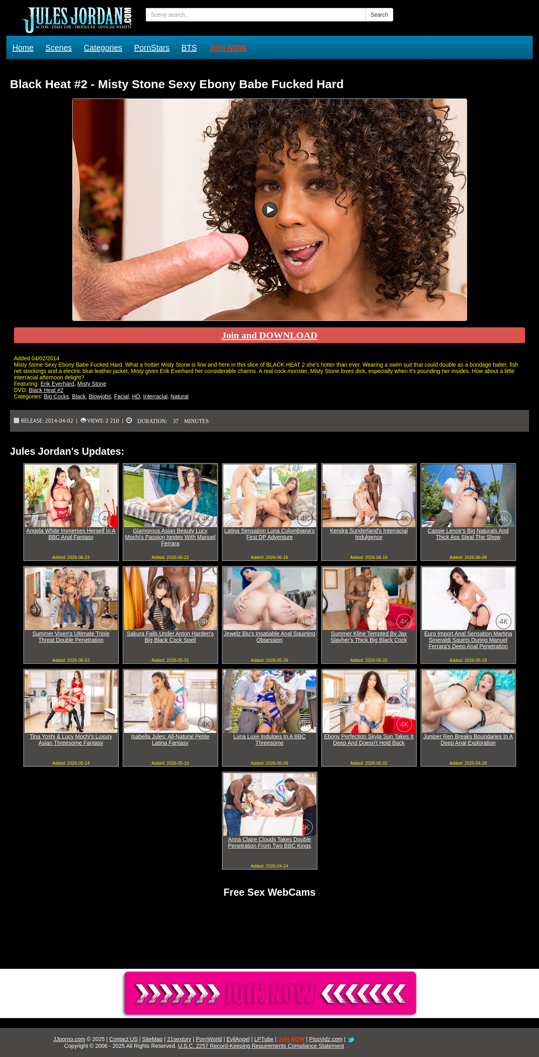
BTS (189, 47)
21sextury (179, 1039)
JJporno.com (69, 1039)
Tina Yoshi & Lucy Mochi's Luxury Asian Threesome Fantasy (71, 739)
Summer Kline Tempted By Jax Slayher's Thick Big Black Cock (368, 636)
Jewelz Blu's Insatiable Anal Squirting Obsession (269, 636)
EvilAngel (237, 1039)
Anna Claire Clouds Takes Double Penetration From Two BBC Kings (269, 842)
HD (136, 396)
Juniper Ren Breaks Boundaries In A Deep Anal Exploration (468, 739)
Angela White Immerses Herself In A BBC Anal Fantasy (71, 534)
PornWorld (209, 1039)
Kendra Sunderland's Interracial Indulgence (369, 534)
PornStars (152, 47)
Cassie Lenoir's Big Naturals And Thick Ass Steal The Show (468, 534)
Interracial (155, 396)
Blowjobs (100, 396)
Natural (180, 396)
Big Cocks (56, 396)
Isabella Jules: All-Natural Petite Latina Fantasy (170, 739)
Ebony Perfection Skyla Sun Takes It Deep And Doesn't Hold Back (368, 739)
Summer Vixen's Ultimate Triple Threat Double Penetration (71, 636)
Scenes (58, 47)
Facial (121, 396)
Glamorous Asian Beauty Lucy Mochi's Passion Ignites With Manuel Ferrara (170, 537)
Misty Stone (91, 384)
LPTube (264, 1039)
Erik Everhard (57, 384)
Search (379, 15)
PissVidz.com (325, 1039)
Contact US (123, 1039)
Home (22, 47)
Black (78, 396)
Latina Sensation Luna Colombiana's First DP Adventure (269, 534)
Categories (103, 47)
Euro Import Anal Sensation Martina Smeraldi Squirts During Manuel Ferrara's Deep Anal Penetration (468, 639)
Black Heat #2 (46, 390)
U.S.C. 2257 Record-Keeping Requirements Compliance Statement (261, 1046)
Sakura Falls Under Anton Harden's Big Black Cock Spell (170, 636)
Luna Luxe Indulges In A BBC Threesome (269, 739)
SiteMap (152, 1039)
